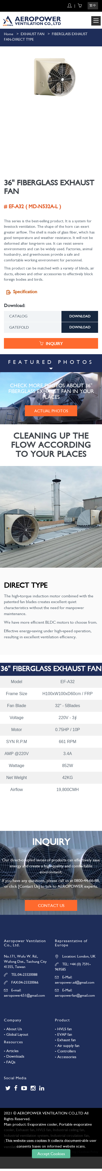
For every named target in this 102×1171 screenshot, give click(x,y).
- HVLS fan (63, 1029)
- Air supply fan (67, 1045)
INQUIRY (51, 343)
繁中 (92, 5)
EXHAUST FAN (32, 34)
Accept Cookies (51, 1153)
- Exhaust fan (65, 1040)
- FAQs (9, 1062)
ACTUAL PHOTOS (51, 410)
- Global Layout (16, 1034)
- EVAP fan (63, 1034)
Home (8, 34)
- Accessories (65, 1056)
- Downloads (14, 1056)
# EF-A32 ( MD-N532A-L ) (32, 207)
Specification (20, 292)
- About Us (13, 1029)
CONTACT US (51, 905)
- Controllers (65, 1051)
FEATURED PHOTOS (51, 362)
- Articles (11, 1051)
